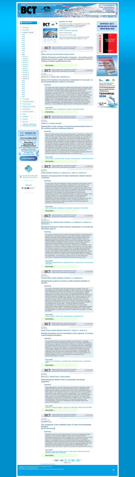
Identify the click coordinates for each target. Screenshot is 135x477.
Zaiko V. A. (75, 172)
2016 (23, 54)
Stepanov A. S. (68, 222)
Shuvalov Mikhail (58, 54)
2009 (23, 92)
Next (73, 460)
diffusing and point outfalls (85, 407)
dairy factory (49, 263)
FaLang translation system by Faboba (48, 463)
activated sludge (79, 262)
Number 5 (25, 64)
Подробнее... (110, 10)
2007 (23, 96)
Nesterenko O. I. (65, 77)
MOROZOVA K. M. (47, 222)
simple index (62, 452)
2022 (23, 42)
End (78, 460)
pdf (73, 30)
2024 (23, 38)
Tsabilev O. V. (45, 123)
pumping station (61, 109)
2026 (23, 34)
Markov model (72, 451)
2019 (23, 48)
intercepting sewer (78, 316)
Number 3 (25, 60)
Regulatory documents (29, 106)
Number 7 (25, 68)
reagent (54, 109)
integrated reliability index (51, 452)
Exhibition (25, 116)
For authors (26, 99)
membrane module (59, 158)
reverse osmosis (49, 158)
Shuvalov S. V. (68, 278)
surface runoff (59, 316)
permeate (67, 158)
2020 (23, 46)
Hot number (26, 30)
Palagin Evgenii (46, 330)
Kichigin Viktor (55, 77)
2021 (23, 44)
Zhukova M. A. (45, 223)
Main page (26, 27)
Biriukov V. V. (57, 172)
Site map (25, 121)
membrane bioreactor (68, 262)
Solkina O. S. (87, 222)
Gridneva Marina (65, 376)
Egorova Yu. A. (45, 77)
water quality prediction (78, 109)
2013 (23, 82)
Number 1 (25, 56)
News (24, 114)
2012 (23, 86)
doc (76, 30)
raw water (69, 109)
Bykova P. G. (83, 172)
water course (67, 407)
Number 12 (26, 78)
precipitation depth (66, 361)
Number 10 (26, 74)
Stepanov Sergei (69, 54)
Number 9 (25, 72)
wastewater (48, 262)
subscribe (63, 28)
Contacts (25, 119)
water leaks (69, 207)
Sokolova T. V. (78, 222)
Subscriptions (26, 109)
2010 (23, 90)
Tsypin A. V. (75, 330)
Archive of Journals (28, 32)
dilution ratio (74, 407)
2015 (23, 80)
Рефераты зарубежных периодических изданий (30, 124)
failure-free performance (83, 451)
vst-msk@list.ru (109, 7)
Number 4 (25, 62)
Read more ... (50, 65)
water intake (48, 109)
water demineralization (87, 158)
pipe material (76, 207)
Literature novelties (28, 111)
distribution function (77, 361)
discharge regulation (57, 407)
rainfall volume (57, 361)
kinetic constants (88, 262)
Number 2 (25, 58)
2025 (23, 36)
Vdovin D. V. (83, 330)
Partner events (27, 104)
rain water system (68, 316)
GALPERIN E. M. (46, 421)
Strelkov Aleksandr (46, 54)
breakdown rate (61, 207)
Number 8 (25, 70)
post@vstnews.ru (108, 9)
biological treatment (57, 262)
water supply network (50, 207)
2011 (23, 88)
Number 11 (26, 76)
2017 (23, 52)
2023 (23, 40)
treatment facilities (50, 316)
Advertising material (28, 101)
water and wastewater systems (60, 451)
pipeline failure (84, 207)
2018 (23, 50)
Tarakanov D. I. (78, 278)
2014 (23, 84)
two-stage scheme (76, 158)
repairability (48, 451)
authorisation (65, 27)
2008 (23, 94)
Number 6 (25, 66)
